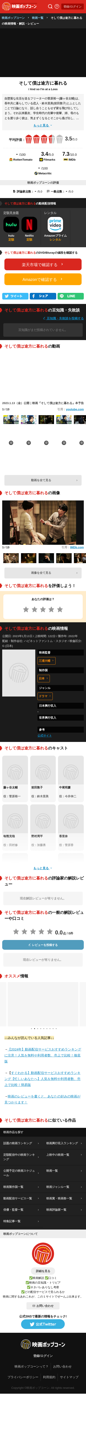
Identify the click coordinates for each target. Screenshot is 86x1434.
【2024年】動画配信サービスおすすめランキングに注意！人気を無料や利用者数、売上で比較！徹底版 (42, 1055)
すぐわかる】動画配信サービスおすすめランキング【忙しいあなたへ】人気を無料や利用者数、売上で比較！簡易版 (42, 1079)
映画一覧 (37, 17)
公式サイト (44, 735)
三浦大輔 (46, 660)
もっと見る (43, 125)
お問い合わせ (43, 1306)
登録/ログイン (73, 6)
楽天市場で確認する (43, 264)
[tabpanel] (43, 1004)
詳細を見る (43, 1271)
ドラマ (45, 696)
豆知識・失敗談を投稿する (63, 318)
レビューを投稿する (43, 945)
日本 (44, 678)
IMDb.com (77, 547)
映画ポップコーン (13, 17)
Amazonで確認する (43, 279)
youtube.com (75, 409)
